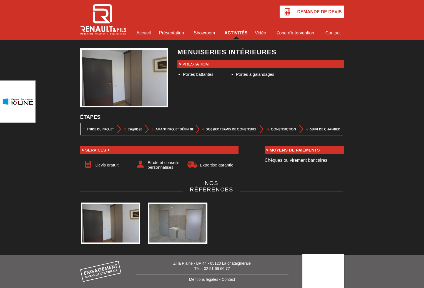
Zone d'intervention (295, 33)
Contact (333, 33)
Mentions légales (203, 279)
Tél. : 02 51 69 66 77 (212, 268)
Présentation (171, 33)
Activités (236, 33)
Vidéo (260, 33)
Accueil (143, 33)
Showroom (204, 33)
